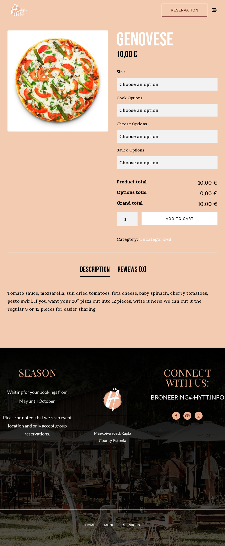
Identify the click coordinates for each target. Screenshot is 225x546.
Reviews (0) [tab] (132, 269)
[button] (37, 466)
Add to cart (180, 218)
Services (131, 525)
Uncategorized (155, 239)
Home (90, 525)
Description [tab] (95, 269)
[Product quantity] (127, 219)
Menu (109, 525)
